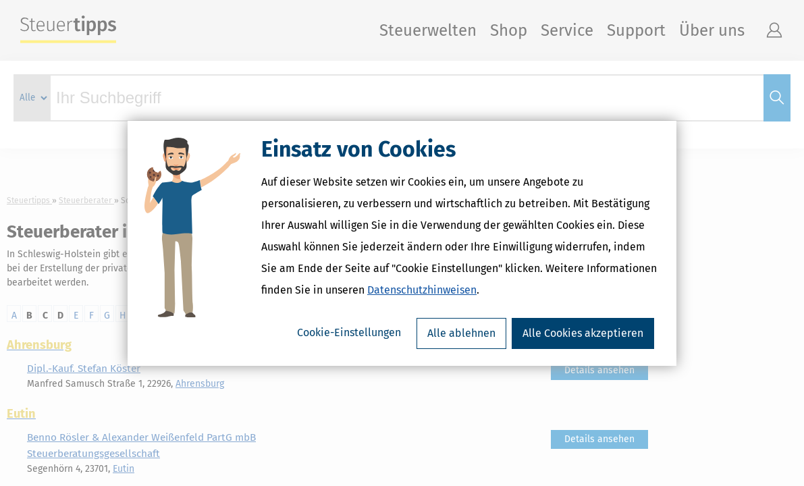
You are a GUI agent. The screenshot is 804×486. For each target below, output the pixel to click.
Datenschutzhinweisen (422, 290)
